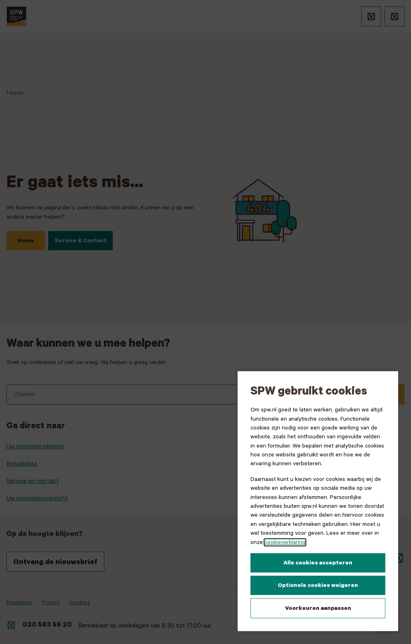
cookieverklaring (285, 542)
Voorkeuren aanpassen (318, 608)
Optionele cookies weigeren (318, 585)
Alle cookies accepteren (317, 563)
